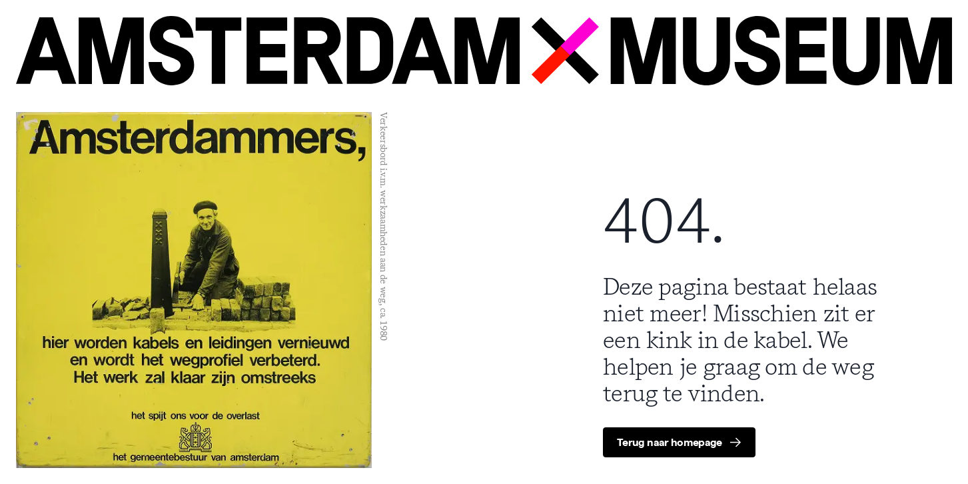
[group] (679, 442)
